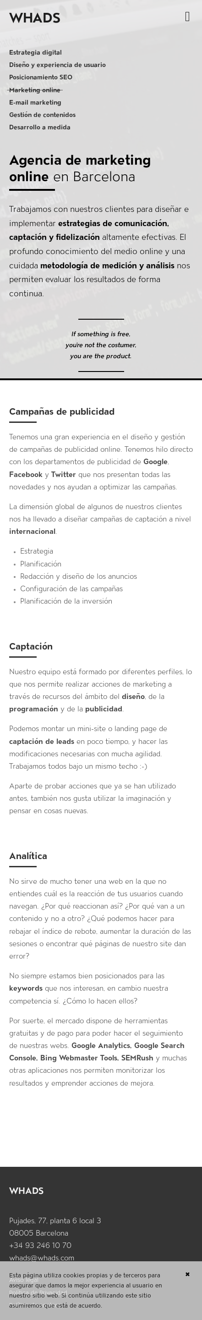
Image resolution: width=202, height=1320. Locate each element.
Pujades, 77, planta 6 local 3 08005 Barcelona (55, 1226)
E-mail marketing (35, 102)
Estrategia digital (35, 52)
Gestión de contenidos (42, 114)
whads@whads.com (41, 1257)
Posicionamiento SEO (40, 77)
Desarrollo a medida (40, 127)
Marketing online (34, 90)
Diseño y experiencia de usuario (57, 64)
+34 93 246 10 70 (40, 1245)
